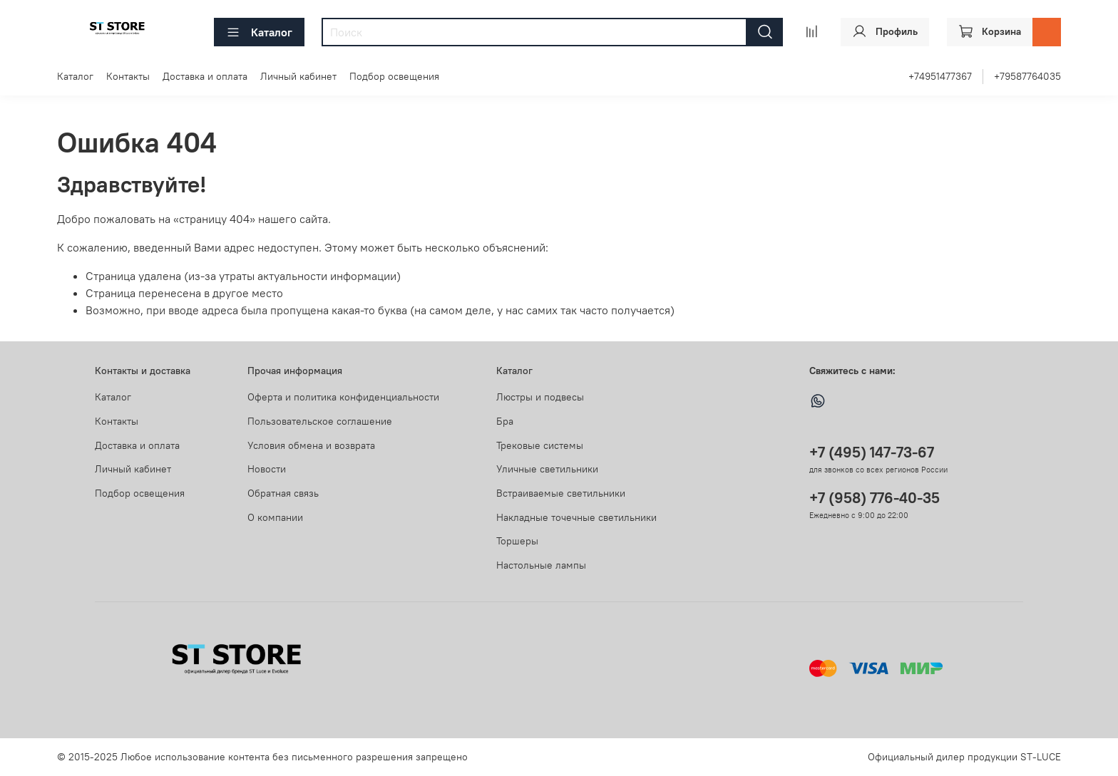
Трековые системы (539, 445)
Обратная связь (283, 493)
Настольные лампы (541, 565)
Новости (266, 468)
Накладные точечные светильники (576, 517)
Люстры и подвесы (540, 396)
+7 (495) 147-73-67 (871, 452)
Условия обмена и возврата (311, 445)
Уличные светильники (547, 468)
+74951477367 (940, 76)
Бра (504, 421)
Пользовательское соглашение (319, 421)
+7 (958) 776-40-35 (874, 497)
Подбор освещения (394, 76)
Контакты (128, 76)
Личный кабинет (298, 76)
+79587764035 (1027, 76)
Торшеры (517, 540)
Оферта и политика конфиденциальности (343, 396)
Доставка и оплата (205, 76)
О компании (275, 517)
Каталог (259, 32)
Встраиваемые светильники (560, 493)
